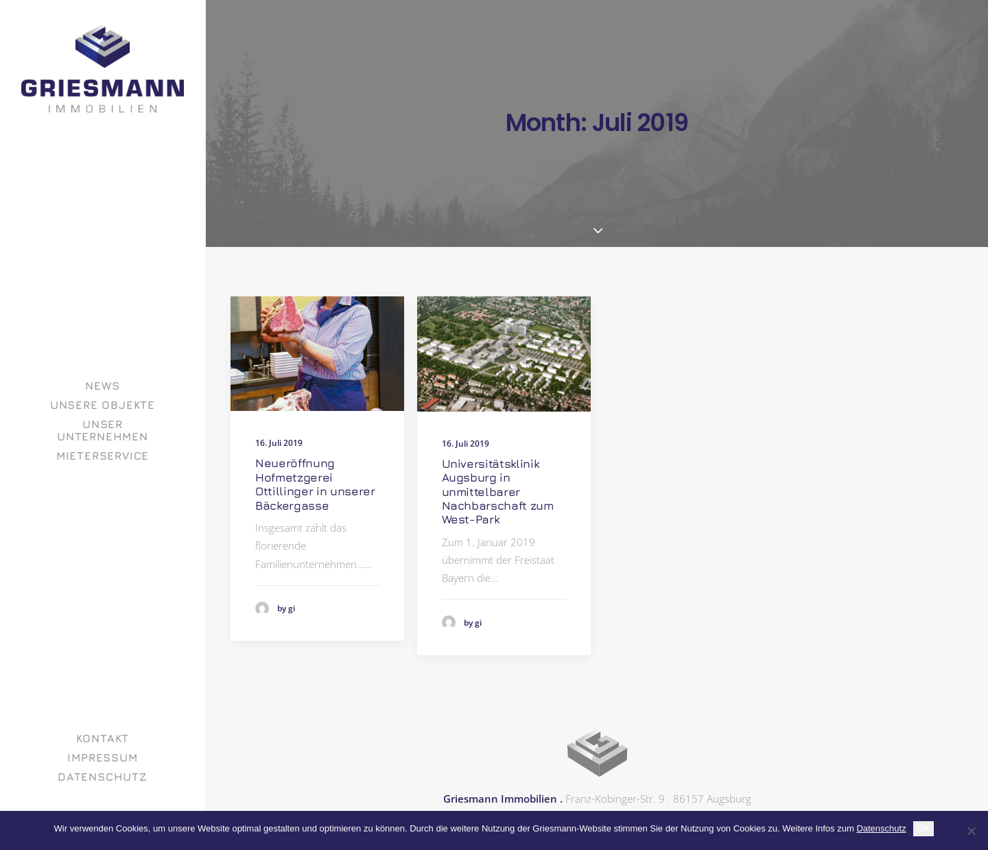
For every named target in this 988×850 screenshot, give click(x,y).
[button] (317, 353)
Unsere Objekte (102, 405)
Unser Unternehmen (102, 430)
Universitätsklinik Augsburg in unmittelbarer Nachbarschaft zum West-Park (498, 492)
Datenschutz (103, 776)
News (102, 385)
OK (923, 828)
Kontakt (103, 738)
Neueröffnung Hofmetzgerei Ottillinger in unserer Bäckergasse (315, 484)
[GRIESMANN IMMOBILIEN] (103, 69)
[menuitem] (102, 385)
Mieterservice (102, 455)
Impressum (102, 757)
